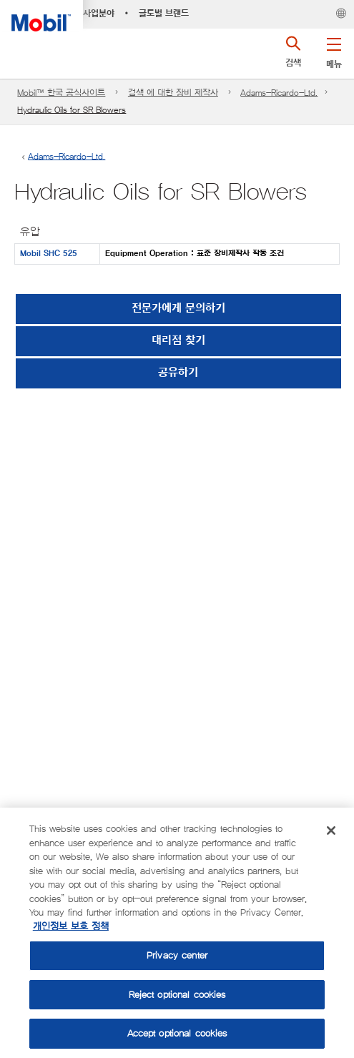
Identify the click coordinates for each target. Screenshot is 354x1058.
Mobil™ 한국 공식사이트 (61, 92)
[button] (333, 50)
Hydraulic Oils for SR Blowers (71, 109)
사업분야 (98, 14)
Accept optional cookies (177, 1033)
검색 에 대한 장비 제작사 (173, 92)
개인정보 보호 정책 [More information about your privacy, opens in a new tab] (71, 926)
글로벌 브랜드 (164, 14)
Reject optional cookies (177, 994)
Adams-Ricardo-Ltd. (279, 92)
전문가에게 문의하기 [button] (178, 309)
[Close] (331, 830)
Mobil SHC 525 (48, 254)
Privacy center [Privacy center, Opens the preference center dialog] (177, 955)
